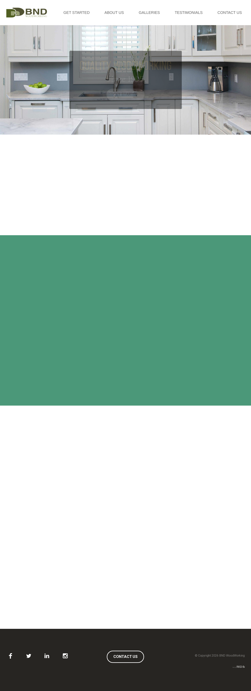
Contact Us (230, 12)
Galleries (149, 12)
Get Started (76, 12)
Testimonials (189, 12)
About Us (114, 12)
